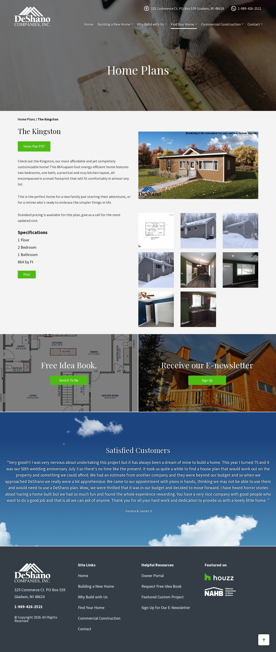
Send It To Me (68, 380)
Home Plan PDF (34, 146)
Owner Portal (152, 576)
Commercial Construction (221, 24)
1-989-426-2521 (249, 8)
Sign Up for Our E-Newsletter (165, 608)
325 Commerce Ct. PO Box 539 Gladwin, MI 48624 (187, 8)
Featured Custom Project (162, 597)
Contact (254, 24)
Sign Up (207, 380)
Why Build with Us (150, 24)
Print (26, 274)
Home (88, 24)
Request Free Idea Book (161, 586)
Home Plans (26, 119)
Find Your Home (182, 24)
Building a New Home (114, 24)
